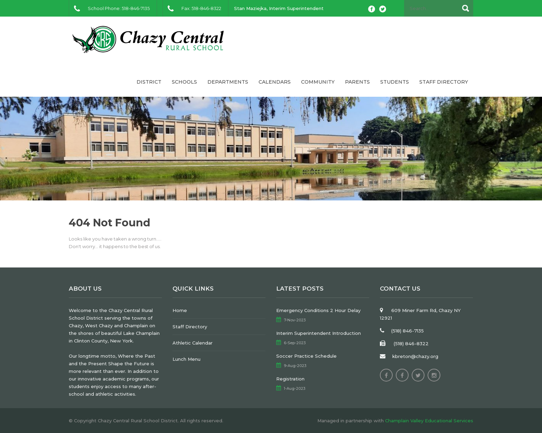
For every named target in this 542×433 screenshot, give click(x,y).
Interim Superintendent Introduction (318, 333)
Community (318, 82)
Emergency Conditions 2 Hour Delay (318, 310)
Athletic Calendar (192, 343)
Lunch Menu (186, 359)
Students (394, 82)
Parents (357, 82)
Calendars (275, 82)
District (149, 82)
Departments (227, 82)
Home (179, 310)
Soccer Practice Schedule (306, 356)
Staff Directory (443, 82)
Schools (184, 82)
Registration (290, 379)
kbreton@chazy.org (415, 356)
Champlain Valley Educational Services (429, 420)
